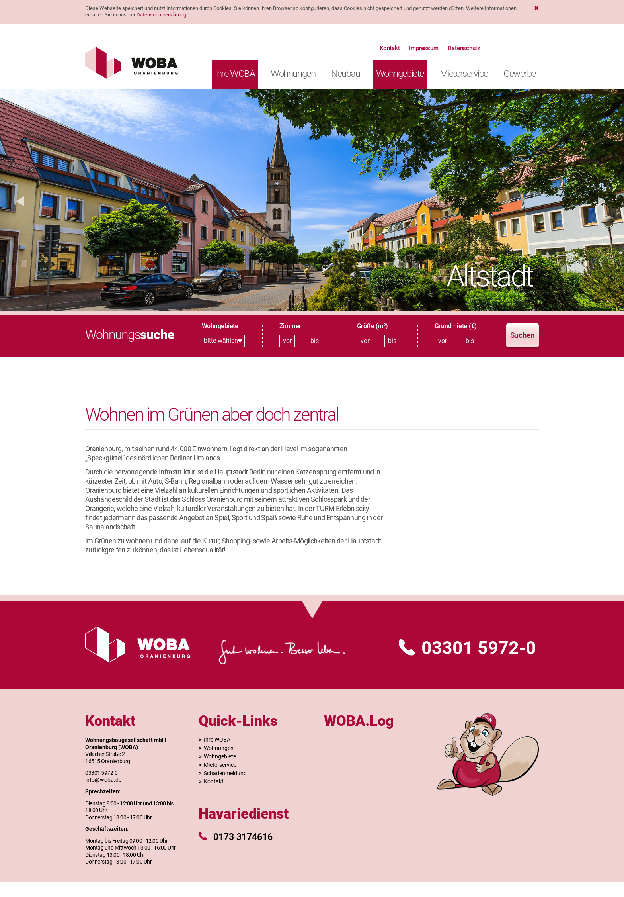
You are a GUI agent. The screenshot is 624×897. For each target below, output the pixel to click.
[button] (20, 200)
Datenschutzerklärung (161, 15)
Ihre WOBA (235, 73)
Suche (492, 48)
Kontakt (390, 48)
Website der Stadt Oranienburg (531, 48)
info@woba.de (103, 780)
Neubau (345, 73)
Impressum (423, 48)
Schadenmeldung (225, 773)
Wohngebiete (400, 73)
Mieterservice (464, 73)
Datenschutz (464, 48)
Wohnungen (293, 73)
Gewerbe (519, 73)
